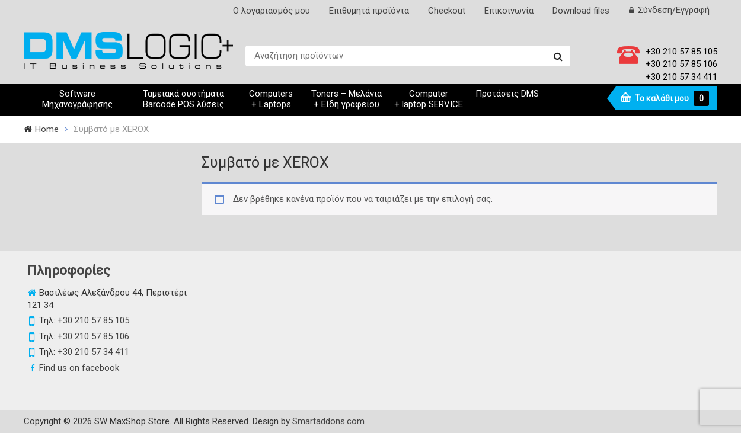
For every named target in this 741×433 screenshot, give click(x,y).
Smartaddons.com (328, 421)
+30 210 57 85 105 (681, 51)
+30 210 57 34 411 (681, 77)
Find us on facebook (79, 368)
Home (47, 129)
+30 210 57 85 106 (681, 64)
